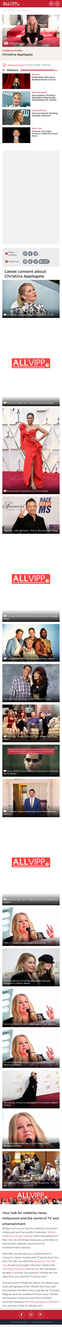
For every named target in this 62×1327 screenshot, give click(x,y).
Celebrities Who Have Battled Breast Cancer (44, 78)
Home (4, 10)
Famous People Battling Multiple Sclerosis (45, 114)
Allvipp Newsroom (16, 65)
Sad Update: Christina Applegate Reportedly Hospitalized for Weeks (44, 97)
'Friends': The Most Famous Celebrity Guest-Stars (45, 133)
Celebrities (11, 10)
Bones (35, 1269)
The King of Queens (13, 1269)
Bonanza (39, 1261)
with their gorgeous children (41, 1301)
